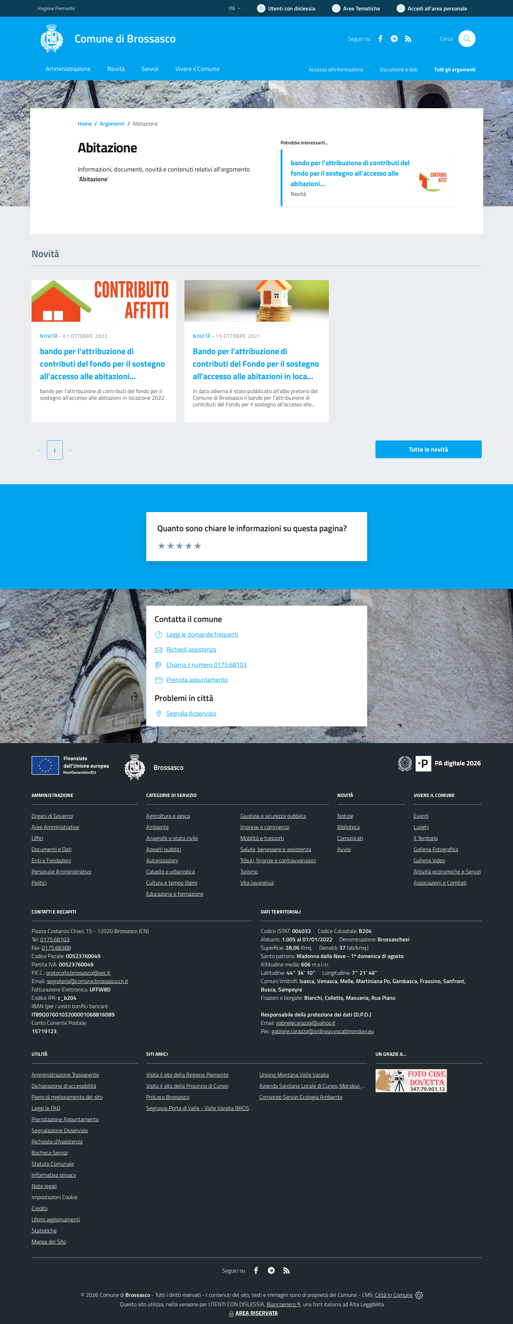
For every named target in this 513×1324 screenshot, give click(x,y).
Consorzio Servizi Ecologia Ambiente (300, 1097)
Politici (39, 882)
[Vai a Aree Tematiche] (356, 8)
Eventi (421, 816)
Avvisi (344, 849)
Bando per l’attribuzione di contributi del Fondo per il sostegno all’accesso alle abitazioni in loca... (256, 363)
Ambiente (157, 827)
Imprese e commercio (264, 827)
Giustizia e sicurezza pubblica (273, 816)
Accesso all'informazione (336, 69)
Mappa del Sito (49, 1241)
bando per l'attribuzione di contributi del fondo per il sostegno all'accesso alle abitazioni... (350, 173)
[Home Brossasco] (107, 38)
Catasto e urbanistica (170, 871)
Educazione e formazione (175, 894)
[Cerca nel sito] (466, 38)
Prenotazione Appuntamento (65, 1119)
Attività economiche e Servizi (447, 871)
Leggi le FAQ (46, 1108)
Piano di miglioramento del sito (67, 1097)
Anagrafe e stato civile (172, 838)
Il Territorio (426, 838)
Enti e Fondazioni (51, 860)
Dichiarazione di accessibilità (64, 1086)
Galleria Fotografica (436, 849)
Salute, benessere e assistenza (275, 849)
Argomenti (112, 123)
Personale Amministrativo (61, 871)
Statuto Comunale (53, 1163)
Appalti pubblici (163, 849)
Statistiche (44, 1230)
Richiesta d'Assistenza (57, 1141)
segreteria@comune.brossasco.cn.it (87, 981)
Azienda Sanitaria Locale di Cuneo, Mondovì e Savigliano (324, 1086)
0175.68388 (56, 947)
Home (85, 123)
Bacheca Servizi (50, 1152)
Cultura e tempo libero (171, 882)
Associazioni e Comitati (440, 882)
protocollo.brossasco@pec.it (78, 972)
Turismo (249, 871)
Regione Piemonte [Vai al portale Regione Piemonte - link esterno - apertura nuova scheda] (56, 8)
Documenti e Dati (52, 849)
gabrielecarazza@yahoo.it (306, 1023)
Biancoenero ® (283, 1304)
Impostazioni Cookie (54, 1197)
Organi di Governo (52, 816)
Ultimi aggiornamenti (56, 1219)
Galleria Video (429, 860)
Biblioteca (348, 827)
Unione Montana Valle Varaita (294, 1074)
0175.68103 (54, 939)
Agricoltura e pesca (168, 816)
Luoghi (421, 827)
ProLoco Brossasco (167, 1097)
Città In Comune (394, 1295)
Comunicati (350, 838)
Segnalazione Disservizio (60, 1130)
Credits (40, 1208)
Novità (49, 336)
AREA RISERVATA (252, 1313)
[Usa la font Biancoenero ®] (286, 8)
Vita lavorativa (257, 882)
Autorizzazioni (162, 860)
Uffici (37, 838)
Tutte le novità (428, 449)
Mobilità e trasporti (262, 838)
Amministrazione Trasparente (65, 1074)
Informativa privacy (54, 1175)
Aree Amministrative (55, 827)
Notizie (345, 816)
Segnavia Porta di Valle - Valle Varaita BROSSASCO (206, 1108)
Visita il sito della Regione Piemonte (187, 1074)
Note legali (44, 1186)
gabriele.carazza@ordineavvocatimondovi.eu (323, 1031)
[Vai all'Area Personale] (431, 8)
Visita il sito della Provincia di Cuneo (187, 1086)
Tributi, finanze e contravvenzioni (278, 860)
